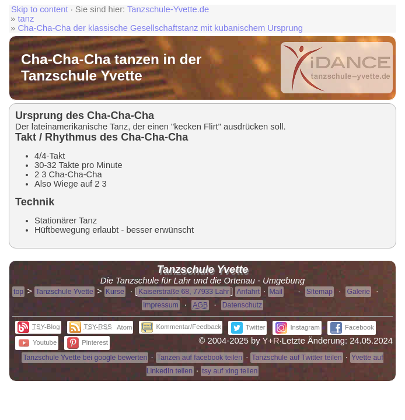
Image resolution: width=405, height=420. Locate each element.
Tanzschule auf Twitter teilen (296, 358)
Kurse (115, 292)
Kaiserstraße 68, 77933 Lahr (183, 292)
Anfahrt (248, 292)
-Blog (39, 327)
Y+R (271, 340)
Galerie (358, 292)
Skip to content (39, 9)
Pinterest (87, 342)
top (18, 292)
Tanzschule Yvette (64, 292)
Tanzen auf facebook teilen (199, 358)
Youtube (37, 342)
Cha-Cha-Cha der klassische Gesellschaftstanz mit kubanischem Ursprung (160, 28)
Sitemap (319, 292)
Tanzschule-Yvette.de (168, 9)
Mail (275, 292)
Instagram (297, 327)
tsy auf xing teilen (229, 371)
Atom (124, 327)
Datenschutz (242, 305)
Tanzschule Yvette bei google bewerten (85, 358)
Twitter (248, 327)
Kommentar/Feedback (181, 327)
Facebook (352, 327)
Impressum (161, 305)
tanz (26, 18)
